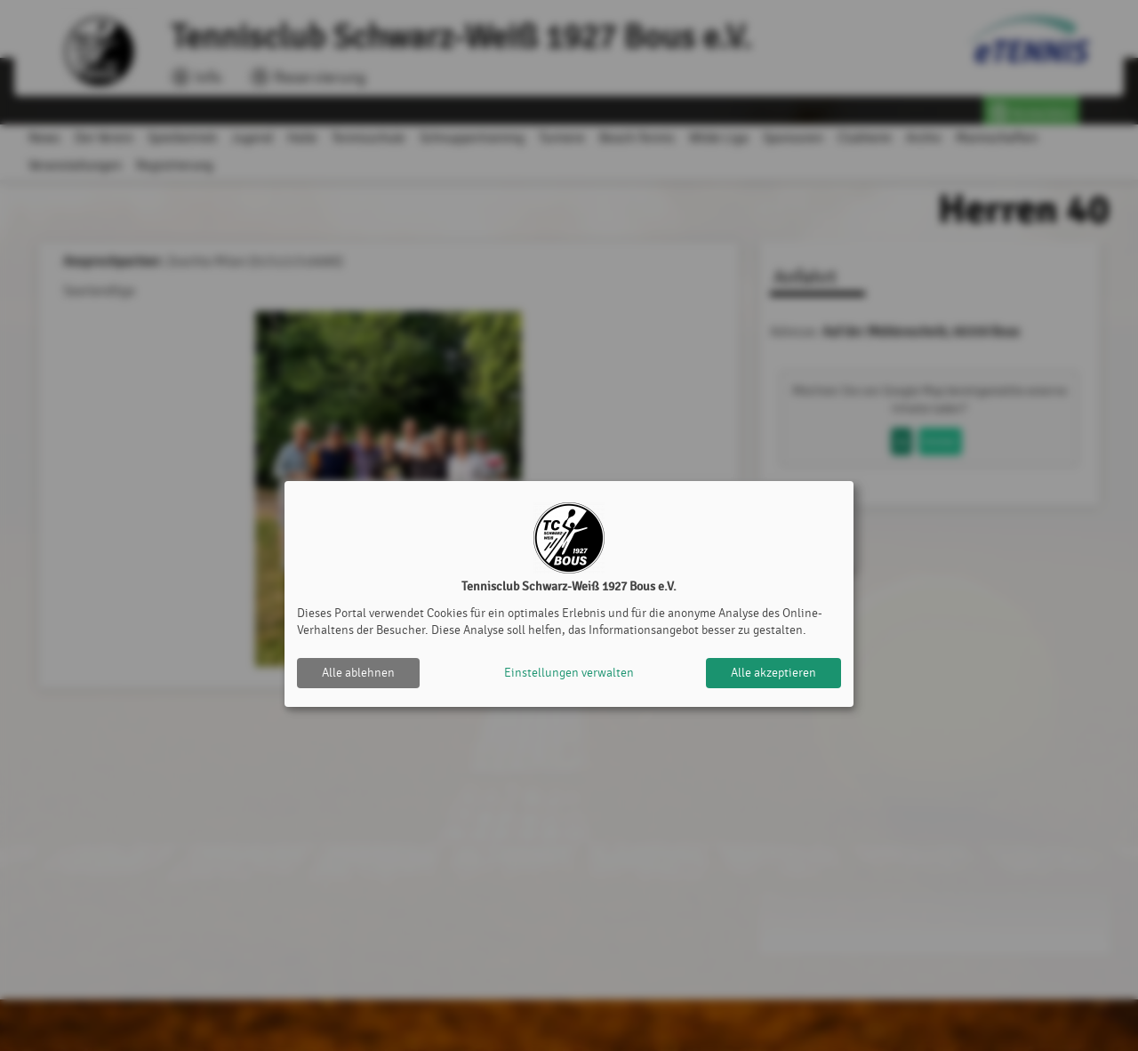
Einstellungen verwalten (569, 672)
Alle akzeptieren (773, 672)
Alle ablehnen (358, 672)
